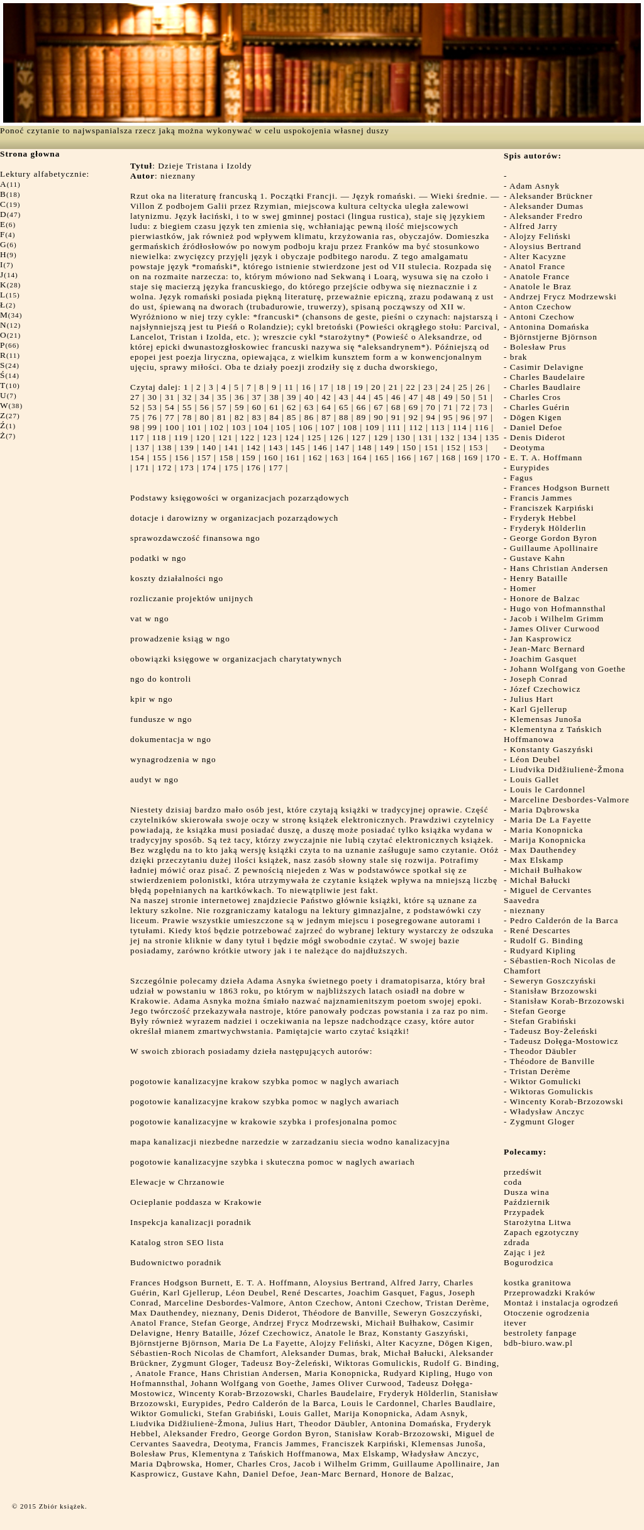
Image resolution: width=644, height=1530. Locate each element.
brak (519, 357)
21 (393, 387)
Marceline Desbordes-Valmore (570, 799)
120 (203, 437)
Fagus (521, 477)
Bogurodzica (528, 1262)
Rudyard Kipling (543, 950)
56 (204, 407)
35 (221, 397)
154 (137, 457)
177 (276, 467)
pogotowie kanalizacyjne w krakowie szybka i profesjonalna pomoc (263, 1121)
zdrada (517, 1242)
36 (239, 397)
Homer (523, 588)
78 (187, 417)
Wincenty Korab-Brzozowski (567, 1101)
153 (476, 447)
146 (320, 447)
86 (309, 417)
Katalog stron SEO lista (177, 1242)
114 (460, 427)
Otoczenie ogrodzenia (547, 1312)
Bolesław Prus (538, 347)
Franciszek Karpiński (552, 508)
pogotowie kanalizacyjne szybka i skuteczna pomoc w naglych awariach (272, 1162)
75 (135, 417)
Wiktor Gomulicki (546, 1081)
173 (187, 467)
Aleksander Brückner (551, 196)
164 (359, 457)
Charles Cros (535, 397)
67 (378, 407)
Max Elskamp (537, 860)
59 (239, 407)
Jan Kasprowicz (541, 638)
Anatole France (539, 276)
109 (372, 427)
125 (314, 437)
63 (309, 407)
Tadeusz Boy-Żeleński (553, 1031)
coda (513, 1182)
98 (135, 427)
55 (187, 407)
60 (257, 407)
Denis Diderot (537, 437)
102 (216, 427)
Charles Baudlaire (545, 387)
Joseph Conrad (539, 679)
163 (337, 457)
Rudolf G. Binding (547, 940)
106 (305, 427)
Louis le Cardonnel (548, 789)
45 (378, 397)
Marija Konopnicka (548, 840)
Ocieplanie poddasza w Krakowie (196, 1202)
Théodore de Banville (552, 1061)
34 (204, 397)
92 (413, 417)
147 (342, 447)
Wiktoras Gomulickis (552, 1091)
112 (416, 427)
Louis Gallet (534, 779)
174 (209, 467)
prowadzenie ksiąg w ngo (180, 638)
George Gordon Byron (553, 538)
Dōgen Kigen (536, 417)
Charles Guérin (540, 407)
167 (426, 457)
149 (387, 447)
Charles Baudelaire (548, 377)
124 (292, 437)
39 (291, 397)
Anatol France (537, 266)
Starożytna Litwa (537, 1222)
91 (396, 417)
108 (350, 427)
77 (169, 417)
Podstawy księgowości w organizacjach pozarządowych (239, 497)
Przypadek (524, 1212)
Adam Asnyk (534, 186)
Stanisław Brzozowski (553, 990)
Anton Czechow (540, 306)
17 (323, 387)
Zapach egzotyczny (541, 1232)
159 (249, 457)
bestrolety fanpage (540, 1333)
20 (375, 387)
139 (187, 447)
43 (343, 397)
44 (361, 397)
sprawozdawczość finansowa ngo (195, 538)
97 (482, 417)
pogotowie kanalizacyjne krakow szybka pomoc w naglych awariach (264, 1081)
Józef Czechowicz (545, 689)
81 (221, 417)
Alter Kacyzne (537, 256)
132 (447, 437)
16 (306, 387)
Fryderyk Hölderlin (548, 528)
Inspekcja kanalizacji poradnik (191, 1222)
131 (425, 437)
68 (396, 407)
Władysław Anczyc (547, 1111)
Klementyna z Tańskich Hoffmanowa (553, 734)
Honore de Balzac (545, 598)
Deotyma (527, 447)
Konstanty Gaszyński (552, 749)
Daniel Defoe (536, 427)
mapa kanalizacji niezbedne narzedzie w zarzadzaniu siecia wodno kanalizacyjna (290, 1141)
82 (239, 417)
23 (428, 387)
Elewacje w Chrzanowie (177, 1182)
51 (482, 397)
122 (247, 437)
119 (181, 437)
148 (364, 447)
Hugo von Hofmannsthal (558, 608)
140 (209, 447)
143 (276, 447)
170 (493, 457)
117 (137, 437)
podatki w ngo (158, 558)
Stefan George (538, 1011)
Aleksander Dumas (546, 206)
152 (454, 447)
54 (169, 407)
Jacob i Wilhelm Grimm (557, 618)
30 (152, 397)
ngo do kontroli (160, 679)
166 (404, 457)
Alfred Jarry (533, 226)
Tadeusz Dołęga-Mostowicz (564, 1041)
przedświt (523, 1172)
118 (159, 437)
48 (430, 397)
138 (164, 447)
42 (326, 397)
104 (261, 427)
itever (515, 1323)
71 (448, 407)
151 (431, 447)
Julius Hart (531, 699)
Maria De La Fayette (551, 819)
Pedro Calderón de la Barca (564, 920)
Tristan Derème (540, 1071)
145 (298, 447)
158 (226, 457)
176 (254, 467)
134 (470, 437)
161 (293, 457)
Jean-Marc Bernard (548, 648)
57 (221, 407)
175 (231, 467)
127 (359, 437)
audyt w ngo (154, 779)
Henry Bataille (539, 578)
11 (289, 387)
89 (361, 417)
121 (225, 437)
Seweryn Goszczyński (553, 980)
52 (135, 407)
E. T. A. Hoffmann (546, 457)
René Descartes (540, 930)
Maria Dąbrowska (545, 809)
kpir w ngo (151, 699)
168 (448, 457)
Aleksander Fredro (546, 216)
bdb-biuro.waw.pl (538, 1343)
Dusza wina (527, 1192)
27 (135, 397)
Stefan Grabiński (543, 1021)
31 (169, 397)
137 (142, 447)
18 (341, 387)
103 (238, 427)
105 (283, 427)
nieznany (527, 910)
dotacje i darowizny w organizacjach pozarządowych (234, 518)
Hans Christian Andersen (559, 568)
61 (274, 407)
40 (309, 397)
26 (480, 387)
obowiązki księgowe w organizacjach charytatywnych (236, 658)
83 (257, 417)
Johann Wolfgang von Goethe (568, 669)
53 (152, 407)
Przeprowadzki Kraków (550, 1292)
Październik (527, 1202)
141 (231, 447)
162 (315, 457)
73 (482, 407)
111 (394, 427)
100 (172, 427)
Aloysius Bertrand (545, 246)
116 (482, 427)
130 (403, 437)
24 (445, 387)
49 (448, 397)
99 (152, 427)
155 (159, 457)
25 (462, 387)
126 (337, 437)
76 (152, 417)
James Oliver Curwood (555, 628)
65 (343, 407)
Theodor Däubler (543, 1051)
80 (204, 417)
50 (465, 397)
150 (409, 447)
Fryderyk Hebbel (543, 518)
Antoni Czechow (542, 316)
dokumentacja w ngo (170, 739)
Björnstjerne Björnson (553, 336)
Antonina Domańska (549, 326)
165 (382, 457)
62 (291, 407)
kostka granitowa (537, 1282)
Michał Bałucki (540, 880)
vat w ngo (149, 618)
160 (271, 457)
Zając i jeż (525, 1252)
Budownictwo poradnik (176, 1262)
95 (448, 417)
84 (274, 417)
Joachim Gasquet (543, 658)
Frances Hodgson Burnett (560, 487)
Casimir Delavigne (547, 367)
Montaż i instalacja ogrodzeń (561, 1302)
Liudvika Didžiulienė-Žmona (567, 769)
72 (465, 407)
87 (326, 417)
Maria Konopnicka (546, 829)
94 (430, 417)
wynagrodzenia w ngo (173, 759)
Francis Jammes (541, 497)
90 (378, 417)
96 (465, 417)
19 (358, 387)
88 (343, 417)
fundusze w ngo (161, 719)
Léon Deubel (535, 759)
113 (438, 427)
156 (182, 457)
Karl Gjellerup (538, 709)
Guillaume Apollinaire (554, 548)
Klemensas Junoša (546, 719)
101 (194, 427)
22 (410, 387)
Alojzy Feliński (540, 236)
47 (413, 397)
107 (328, 427)
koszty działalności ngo (176, 578)
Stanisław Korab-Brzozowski (567, 1001)
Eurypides (530, 467)
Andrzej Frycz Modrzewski (563, 296)
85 (291, 417)
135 (492, 437)
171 (142, 467)
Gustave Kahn (537, 558)
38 (274, 397)
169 (471, 457)
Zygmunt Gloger (542, 1121)
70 (430, 407)
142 (254, 447)
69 (413, 407)
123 (270, 437)
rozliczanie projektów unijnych (191, 598)
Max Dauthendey (543, 850)
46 (396, 397)
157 (204, 457)
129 (381, 437)
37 (257, 397)
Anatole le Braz (540, 286)
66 (361, 407)
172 (164, 467)
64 (326, 407)
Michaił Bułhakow (546, 870)
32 (187, 397)
